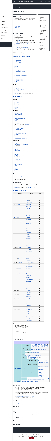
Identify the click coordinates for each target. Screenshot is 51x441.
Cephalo (17, 240)
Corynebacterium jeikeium (30, 355)
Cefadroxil (28, 258)
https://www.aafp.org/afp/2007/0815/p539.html (25, 396)
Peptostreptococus (30, 381)
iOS (47, 5)
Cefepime (28, 256)
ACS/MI (16, 101)
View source (26, 1)
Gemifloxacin (28, 236)
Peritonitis (16, 135)
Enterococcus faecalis (35, 347)
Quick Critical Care (4, 27)
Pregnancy (16, 166)
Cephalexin (28, 260)
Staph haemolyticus (44, 346)
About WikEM (31, 434)
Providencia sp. (41, 372)
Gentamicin (28, 273)
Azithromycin (28, 285)
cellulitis (19, 40)
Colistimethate (29, 320)
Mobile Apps (3, 22)
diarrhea (21, 46)
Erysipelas (16, 63)
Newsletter (3, 35)
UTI (15, 170)
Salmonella (46, 362)
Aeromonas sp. (41, 375)
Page (14, 1)
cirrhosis (22, 20)
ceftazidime (30, 187)
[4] (21, 176)
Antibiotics (3, 25)
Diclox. (31, 202)
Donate (31, 438)
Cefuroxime (28, 245)
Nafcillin (27, 200)
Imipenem (28, 221)
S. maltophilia (34, 378)
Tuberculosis (17, 93)
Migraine (16, 155)
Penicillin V (28, 197)
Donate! (2, 16)
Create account (43, 1)
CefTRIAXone (29, 251)
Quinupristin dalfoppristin (31, 316)
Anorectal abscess (19, 70)
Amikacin (28, 277)
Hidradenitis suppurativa (19, 67)
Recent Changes (4, 32)
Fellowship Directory (4, 30)
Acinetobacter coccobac (42, 365)
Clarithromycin (29, 286)
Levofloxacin (28, 232)
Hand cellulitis (18, 60)
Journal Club (3, 24)
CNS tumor (17, 120)
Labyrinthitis (17, 154)
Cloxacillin (28, 202)
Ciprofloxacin (28, 227)
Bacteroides (24, 381)
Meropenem (28, 223)
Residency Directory (4, 29)
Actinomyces (37, 353)
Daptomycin (28, 296)
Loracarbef (32, 262)
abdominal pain (28, 46)
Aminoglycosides (17, 273)
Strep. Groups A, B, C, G (44, 347)
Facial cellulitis (18, 61)
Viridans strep (33, 350)
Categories (3, 21)
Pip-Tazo (28, 213)
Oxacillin (31, 200)
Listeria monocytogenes (29, 353)
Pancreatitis (17, 134)
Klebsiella (44, 359)
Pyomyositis (17, 90)
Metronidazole (29, 314)
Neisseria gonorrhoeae (32, 357)
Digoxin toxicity (18, 130)
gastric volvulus (27, 124)
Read (22, 1)
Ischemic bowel (17, 105)
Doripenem (28, 217)
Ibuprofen (17, 160)
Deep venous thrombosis (19, 89)
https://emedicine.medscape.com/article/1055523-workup (27, 394)
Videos (2, 19)
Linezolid (28, 318)
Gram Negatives (17, 368)
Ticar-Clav (28, 212)
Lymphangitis (17, 65)
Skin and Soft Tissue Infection (21, 56)
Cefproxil (28, 264)
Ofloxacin (28, 228)
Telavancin (28, 301)
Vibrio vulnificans (23, 12)
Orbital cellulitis (18, 62)
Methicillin (28, 198)
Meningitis (16, 107)
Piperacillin (28, 215)
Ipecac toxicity (18, 161)
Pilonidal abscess (19, 72)
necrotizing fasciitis (24, 43)
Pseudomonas (40, 362)
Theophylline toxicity (19, 132)
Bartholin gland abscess (20, 71)
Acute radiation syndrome (19, 112)
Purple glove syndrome (19, 91)
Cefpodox (28, 271)
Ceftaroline (28, 253)
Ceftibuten (28, 270)
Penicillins (16, 195)
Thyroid (16, 165)
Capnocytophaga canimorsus (43, 376)
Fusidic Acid (28, 303)
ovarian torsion (24, 138)
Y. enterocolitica (40, 378)
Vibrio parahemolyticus (19, 28)
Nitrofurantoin (29, 309)
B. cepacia (29, 378)
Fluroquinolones (17, 227)
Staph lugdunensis (35, 346)
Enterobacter (40, 360)
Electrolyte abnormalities (19, 121)
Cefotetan (28, 241)
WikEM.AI (2, 18)
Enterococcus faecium (35, 352)
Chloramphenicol (29, 279)
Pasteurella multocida (32, 379)
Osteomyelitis (17, 88)
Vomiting (17, 46)
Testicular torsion (18, 138)
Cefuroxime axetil (29, 266)
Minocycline (28, 292)
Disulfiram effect (19, 158)
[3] (34, 49)
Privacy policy (24, 434)
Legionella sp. (46, 378)
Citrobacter (47, 360)
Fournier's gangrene (19, 80)
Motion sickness (17, 163)
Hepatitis (16, 153)
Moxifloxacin (28, 234)
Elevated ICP (17, 123)
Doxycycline (17, 187)
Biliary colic (17, 143)
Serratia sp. (40, 368)
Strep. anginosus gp (35, 349)
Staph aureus (34, 344)
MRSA (42, 344)
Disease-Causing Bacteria (34, 341)
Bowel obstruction (18, 117)
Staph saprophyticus (44, 345)
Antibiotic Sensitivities (19, 190)
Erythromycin (18, 159)
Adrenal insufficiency (18, 114)
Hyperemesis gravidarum (19, 125)
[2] (27, 47)
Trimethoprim (28, 305)
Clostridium (42, 353)
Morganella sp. (41, 373)
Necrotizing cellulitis (19, 79)
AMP (27, 204)
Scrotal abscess (19, 74)
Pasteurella (46, 366)
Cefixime (28, 268)
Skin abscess (17, 68)
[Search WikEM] (6, 13)
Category (16, 428)
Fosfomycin (28, 311)
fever (18, 47)
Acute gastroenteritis (18, 141)
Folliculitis (16, 66)
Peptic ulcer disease (18, 168)
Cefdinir (31, 271)
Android (18, 7)
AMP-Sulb (28, 208)
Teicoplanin (28, 299)
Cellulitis (16, 58)
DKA (15, 103)
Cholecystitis (17, 119)
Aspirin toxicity (18, 129)
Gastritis (16, 149)
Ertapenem (28, 219)
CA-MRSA (45, 344)
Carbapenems (16, 217)
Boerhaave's (17, 102)
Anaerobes (17, 381)
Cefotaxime (28, 247)
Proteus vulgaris (41, 370)
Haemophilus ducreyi (40, 379)
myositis (17, 43)
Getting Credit (3, 36)
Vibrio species (17, 24)
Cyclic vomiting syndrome (19, 146)
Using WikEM (3, 33)
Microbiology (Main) (18, 403)
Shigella (39, 363)
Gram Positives (17, 349)
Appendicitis (17, 115)
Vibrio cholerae (17, 26)
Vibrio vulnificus (17, 27)
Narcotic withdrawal (18, 164)
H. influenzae (40, 366)
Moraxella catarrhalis (31, 358)
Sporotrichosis (17, 87)
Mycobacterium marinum (19, 81)
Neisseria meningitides (32, 356)
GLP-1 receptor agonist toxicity (21, 133)
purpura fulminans (20, 41)
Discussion (18, 1)
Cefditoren (36, 271)
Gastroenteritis (17, 150)
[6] (26, 190)
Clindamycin (28, 281)
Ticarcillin (28, 210)
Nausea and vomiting (19, 96)
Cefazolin (28, 240)
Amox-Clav (28, 206)
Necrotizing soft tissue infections (21, 75)
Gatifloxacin (28, 238)
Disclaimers (38, 434)
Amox (29, 204)
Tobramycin (28, 275)
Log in (49, 1)
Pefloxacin (28, 230)
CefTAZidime (28, 255)
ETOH (16, 148)
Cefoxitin (28, 243)
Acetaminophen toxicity (20, 128)
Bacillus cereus (38, 355)
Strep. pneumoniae (43, 349)
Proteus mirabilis (41, 369)
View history (32, 1)
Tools (2, 38)
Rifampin (28, 313)
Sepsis (16, 108)
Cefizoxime (28, 249)
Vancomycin (28, 298)
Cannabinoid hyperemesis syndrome (21, 144)
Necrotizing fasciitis (19, 76)
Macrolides (16, 283)
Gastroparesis (17, 151)
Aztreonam (28, 225)
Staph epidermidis (35, 345)
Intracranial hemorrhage (19, 104)
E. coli (40, 359)
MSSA (39, 344)
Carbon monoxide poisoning (20, 118)
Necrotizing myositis (19, 77)
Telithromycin (28, 288)
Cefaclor (27, 262)
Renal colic (16, 169)
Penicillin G (28, 195)
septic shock (24, 47)
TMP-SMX (28, 307)
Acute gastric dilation (18, 113)
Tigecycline (28, 294)
